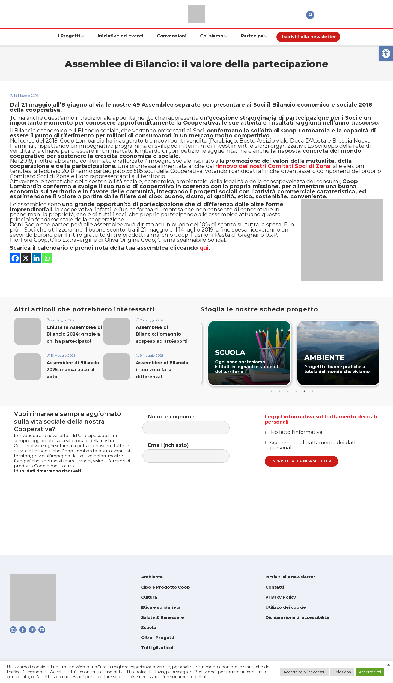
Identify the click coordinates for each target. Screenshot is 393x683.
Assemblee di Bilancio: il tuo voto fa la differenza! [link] (162, 412)
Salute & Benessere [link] (162, 617)
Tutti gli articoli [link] (157, 647)
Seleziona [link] (342, 672)
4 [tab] (296, 430)
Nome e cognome (191, 464)
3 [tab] (288, 430)
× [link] (388, 665)
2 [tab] (280, 430)
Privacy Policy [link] (281, 597)
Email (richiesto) (191, 494)
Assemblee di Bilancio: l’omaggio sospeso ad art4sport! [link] (161, 374)
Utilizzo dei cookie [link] (286, 607)
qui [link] (204, 303)
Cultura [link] (149, 597)
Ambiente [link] (152, 576)
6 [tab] (313, 430)
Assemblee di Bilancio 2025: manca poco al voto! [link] (73, 412)
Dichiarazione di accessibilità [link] (297, 617)
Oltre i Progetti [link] (157, 637)
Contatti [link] (275, 587)
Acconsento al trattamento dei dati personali (310, 495)
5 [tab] (305, 430)
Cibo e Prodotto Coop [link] (165, 587)
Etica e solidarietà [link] (161, 607)
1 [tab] (272, 430)
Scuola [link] (148, 627)
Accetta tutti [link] (370, 672)
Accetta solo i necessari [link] (304, 672)
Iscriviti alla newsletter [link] (290, 576)
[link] (386, 53)
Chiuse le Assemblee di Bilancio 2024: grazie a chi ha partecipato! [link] (74, 374)
